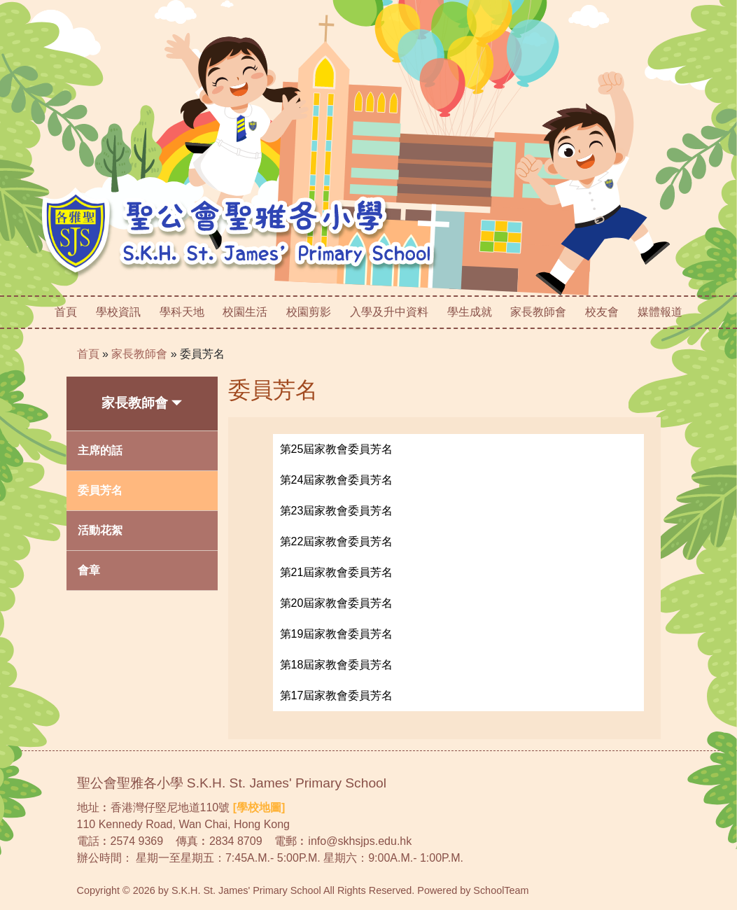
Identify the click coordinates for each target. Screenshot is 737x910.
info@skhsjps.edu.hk (360, 841)
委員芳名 (202, 354)
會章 (89, 570)
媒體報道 (660, 312)
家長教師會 (139, 354)
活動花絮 (100, 530)
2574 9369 (137, 841)
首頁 (66, 312)
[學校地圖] (259, 807)
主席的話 (100, 450)
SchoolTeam (500, 890)
